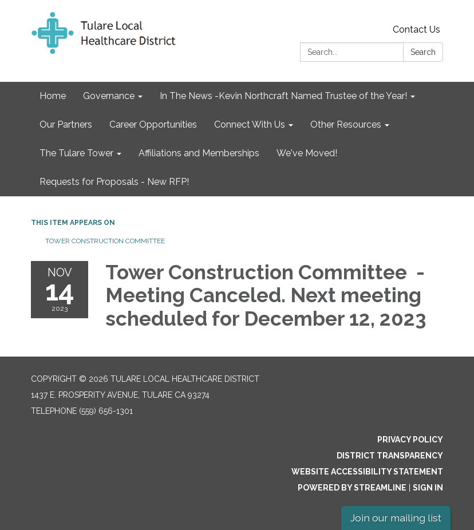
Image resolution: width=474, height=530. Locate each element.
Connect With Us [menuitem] (249, 124)
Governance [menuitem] (109, 95)
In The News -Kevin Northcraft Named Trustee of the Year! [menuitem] (283, 95)
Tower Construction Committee (106, 241)
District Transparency (390, 455)
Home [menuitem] (53, 95)
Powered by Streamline (352, 487)
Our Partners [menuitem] (66, 124)
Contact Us (416, 29)
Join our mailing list (395, 518)
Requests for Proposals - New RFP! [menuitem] (114, 181)
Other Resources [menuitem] (345, 124)
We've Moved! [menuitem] (306, 153)
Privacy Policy (410, 439)
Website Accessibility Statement (367, 471)
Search (423, 52)
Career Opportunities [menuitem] (153, 124)
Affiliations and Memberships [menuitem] (199, 153)
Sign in (428, 487)
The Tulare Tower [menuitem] (76, 153)
